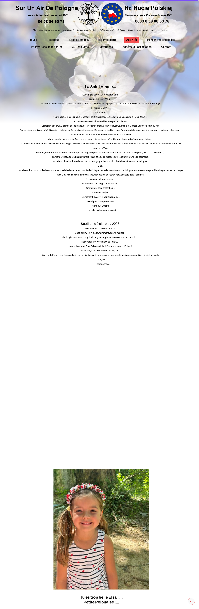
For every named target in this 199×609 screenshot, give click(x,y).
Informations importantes (46, 47)
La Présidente (107, 40)
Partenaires (106, 47)
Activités (132, 40)
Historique (53, 40)
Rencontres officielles (161, 40)
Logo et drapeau (79, 40)
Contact (166, 47)
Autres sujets (80, 47)
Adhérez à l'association (137, 47)
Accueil (32, 40)
